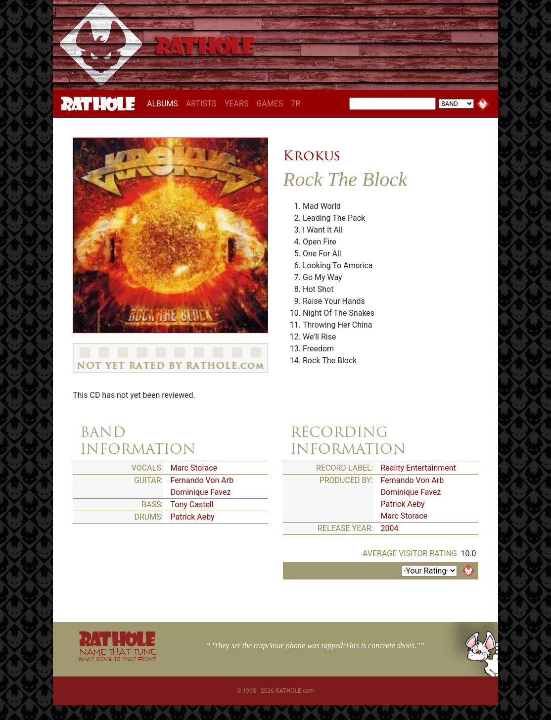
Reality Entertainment (418, 468)
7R (295, 103)
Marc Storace (194, 468)
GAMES (269, 103)
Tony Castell (192, 504)
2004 (390, 528)
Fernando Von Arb (202, 480)
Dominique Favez (201, 492)
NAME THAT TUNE (117, 654)
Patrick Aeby (193, 517)
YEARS (237, 103)
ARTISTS (201, 103)
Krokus (311, 155)
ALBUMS (164, 103)
